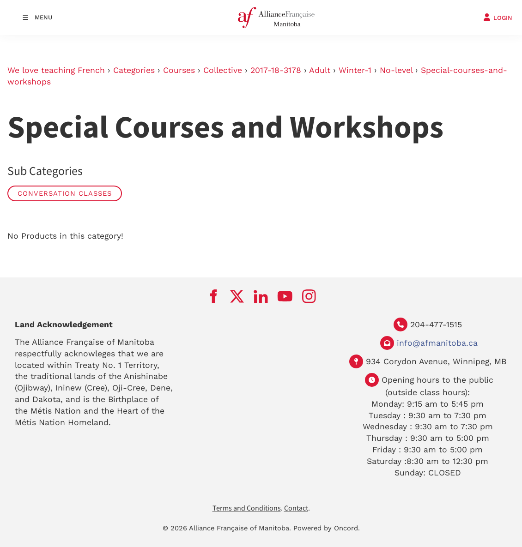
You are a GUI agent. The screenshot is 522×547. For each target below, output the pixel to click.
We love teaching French (56, 70)
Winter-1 (355, 70)
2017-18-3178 (275, 70)
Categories (134, 70)
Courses (179, 70)
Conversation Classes (65, 193)
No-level (396, 70)
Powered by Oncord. (326, 528)
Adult (319, 70)
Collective (222, 70)
